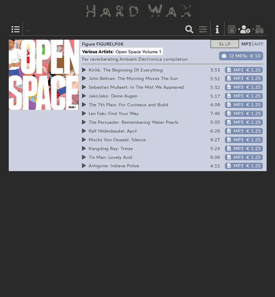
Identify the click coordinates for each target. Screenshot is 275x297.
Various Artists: (98, 51)
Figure (88, 44)
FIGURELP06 (110, 44)
